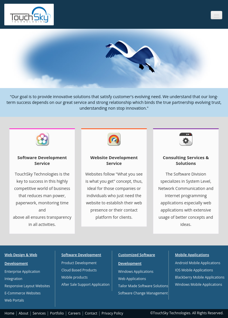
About (23, 313)
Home (9, 313)
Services (39, 313)
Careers (74, 313)
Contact (91, 313)
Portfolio (57, 313)
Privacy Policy (112, 313)
